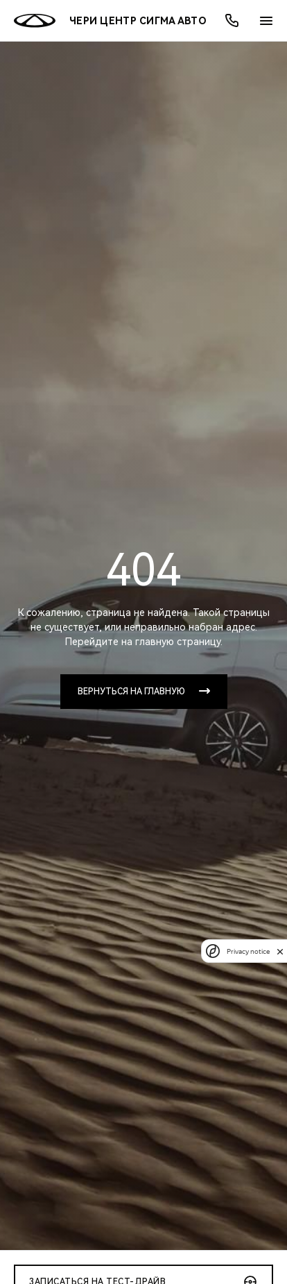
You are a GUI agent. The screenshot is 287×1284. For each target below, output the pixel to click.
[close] (280, 951)
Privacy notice (248, 951)
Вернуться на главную (131, 691)
